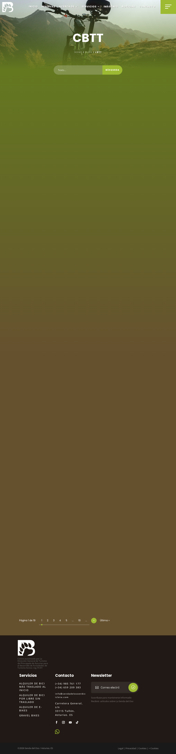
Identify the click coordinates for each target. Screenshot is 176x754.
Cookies (142, 748)
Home (78, 52)
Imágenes (111, 6)
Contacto (147, 6)
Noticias (128, 6)
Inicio (33, 6)
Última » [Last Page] (104, 620)
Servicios (89, 6)
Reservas (48, 6)
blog (88, 52)
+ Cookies (153, 748)
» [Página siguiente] (93, 620)
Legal (120, 748)
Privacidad (130, 748)
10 (79, 620)
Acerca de (67, 6)
